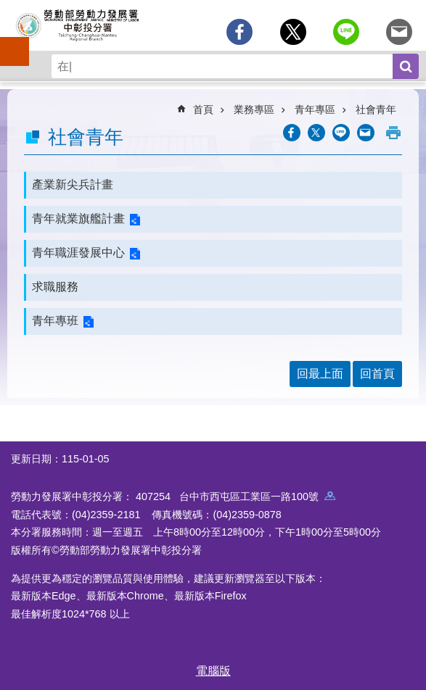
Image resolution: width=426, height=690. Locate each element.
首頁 (203, 109)
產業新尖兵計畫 (72, 184)
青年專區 (315, 109)
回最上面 (320, 373)
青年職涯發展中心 (78, 252)
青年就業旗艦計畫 (78, 218)
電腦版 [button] (213, 671)
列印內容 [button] (393, 132)
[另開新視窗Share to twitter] (293, 32)
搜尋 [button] (406, 66)
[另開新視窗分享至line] (346, 32)
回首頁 (377, 373)
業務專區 (254, 109)
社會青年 (376, 109)
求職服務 (55, 286)
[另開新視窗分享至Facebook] (239, 32)
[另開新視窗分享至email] (399, 32)
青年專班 (55, 321)
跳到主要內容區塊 (7, 7)
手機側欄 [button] (8, 41)
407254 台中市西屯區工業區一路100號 (235, 496)
